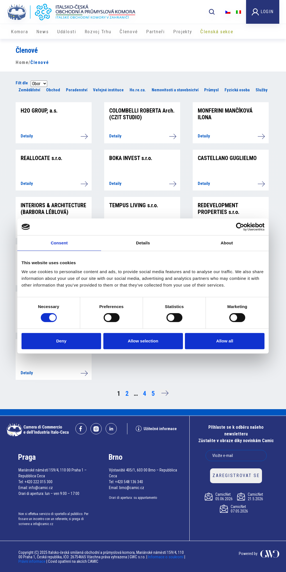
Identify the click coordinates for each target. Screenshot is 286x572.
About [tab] (227, 242)
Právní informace (32, 561)
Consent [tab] (59, 242)
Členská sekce (216, 31)
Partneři (155, 31)
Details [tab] (143, 242)
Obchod (53, 89)
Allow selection (143, 341)
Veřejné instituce (108, 89)
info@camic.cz (41, 487)
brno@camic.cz (131, 487)
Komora (19, 31)
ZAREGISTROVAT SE (236, 475)
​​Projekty (182, 31)
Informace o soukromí (166, 557)
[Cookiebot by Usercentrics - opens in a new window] (240, 227)
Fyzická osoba (237, 89)
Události (66, 31)
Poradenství (76, 89)
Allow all (224, 341)
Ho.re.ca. (138, 89)
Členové (129, 31)
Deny (61, 341)
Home (22, 62)
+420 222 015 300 (39, 482)
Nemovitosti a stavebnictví (175, 89)
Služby (262, 89)
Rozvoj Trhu (98, 31)
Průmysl (211, 89)
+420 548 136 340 (129, 482)
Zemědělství (29, 89)
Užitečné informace (156, 429)
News (42, 31)
